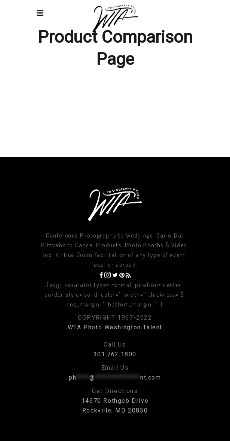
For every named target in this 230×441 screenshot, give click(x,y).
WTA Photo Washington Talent (115, 327)
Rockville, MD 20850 (115, 410)
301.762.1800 (115, 354)
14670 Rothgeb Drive (115, 400)
